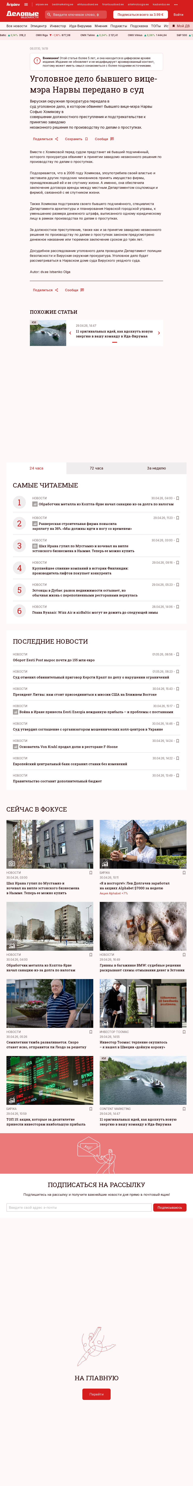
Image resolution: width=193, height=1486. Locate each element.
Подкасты (118, 26)
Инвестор (58, 26)
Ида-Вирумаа (80, 26)
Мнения (101, 26)
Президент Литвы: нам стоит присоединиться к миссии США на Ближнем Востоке (85, 694)
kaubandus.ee (161, 4)
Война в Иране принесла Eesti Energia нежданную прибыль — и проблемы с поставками (93, 712)
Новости (39, 498)
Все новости (16, 26)
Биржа (105, 872)
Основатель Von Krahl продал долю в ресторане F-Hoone (65, 747)
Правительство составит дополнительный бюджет (57, 781)
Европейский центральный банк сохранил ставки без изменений (70, 764)
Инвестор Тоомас (114, 1032)
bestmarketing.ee (62, 4)
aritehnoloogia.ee (138, 4)
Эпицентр (38, 26)
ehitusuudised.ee (87, 4)
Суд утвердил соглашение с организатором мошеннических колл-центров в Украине (88, 729)
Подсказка (139, 26)
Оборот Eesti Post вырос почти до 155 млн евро (54, 660)
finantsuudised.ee (113, 4)
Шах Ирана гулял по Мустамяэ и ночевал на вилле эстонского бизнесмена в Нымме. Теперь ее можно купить (42, 888)
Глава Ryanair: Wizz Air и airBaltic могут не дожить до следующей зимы (95, 612)
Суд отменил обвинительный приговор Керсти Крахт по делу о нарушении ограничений (91, 677)
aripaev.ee (42, 4)
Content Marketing (115, 1108)
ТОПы (156, 26)
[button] (79, 1207)
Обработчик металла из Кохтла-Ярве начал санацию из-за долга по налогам (103, 504)
